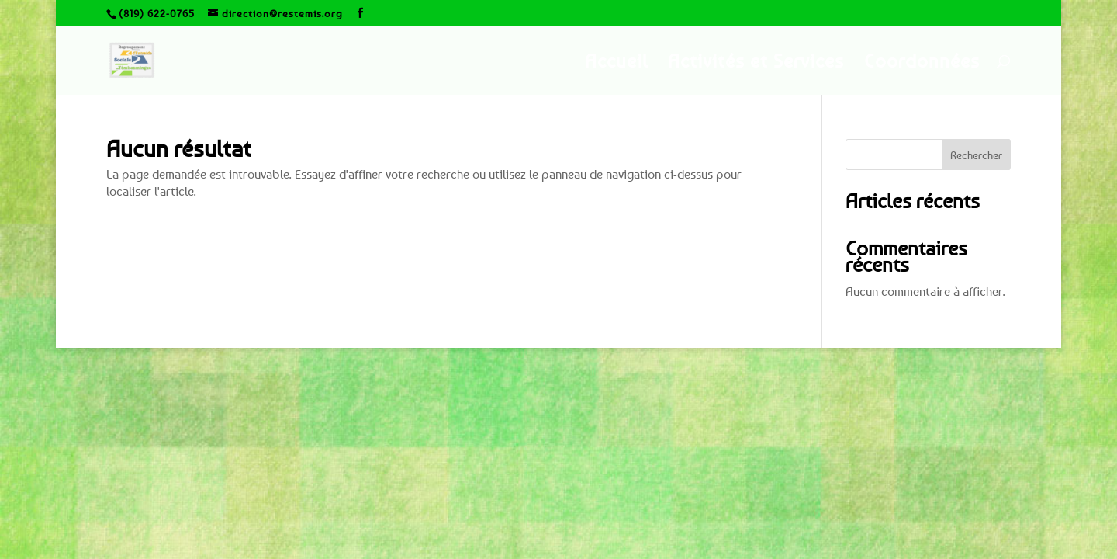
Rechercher (976, 154)
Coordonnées (922, 63)
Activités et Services (756, 63)
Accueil (616, 63)
